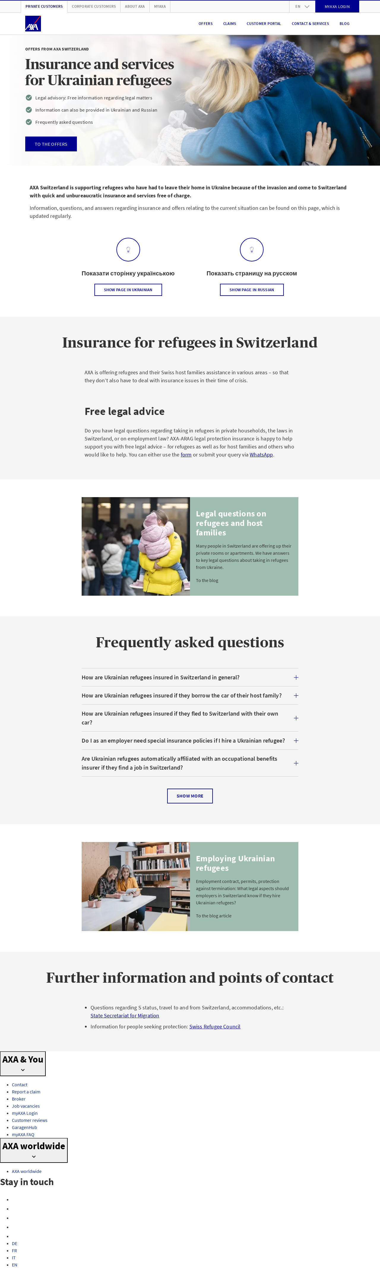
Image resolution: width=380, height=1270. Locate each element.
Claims (229, 23)
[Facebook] (15, 1199)
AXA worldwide (27, 1171)
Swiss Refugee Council (215, 1026)
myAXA (160, 6)
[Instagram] (15, 1209)
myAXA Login (25, 1113)
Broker (19, 1099)
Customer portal (264, 23)
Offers (206, 23)
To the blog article (214, 916)
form (186, 454)
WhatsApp (261, 454)
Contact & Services (310, 23)
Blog (344, 23)
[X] (15, 1218)
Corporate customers (94, 6)
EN (14, 1265)
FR (14, 1250)
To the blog (207, 580)
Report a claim (26, 1092)
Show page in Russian (251, 289)
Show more (190, 796)
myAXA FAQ (23, 1134)
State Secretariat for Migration (125, 1015)
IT (14, 1258)
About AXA (135, 6)
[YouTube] (15, 1227)
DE (14, 1243)
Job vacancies (26, 1106)
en (302, 6)
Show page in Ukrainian (128, 289)
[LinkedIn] (15, 1236)
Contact (19, 1084)
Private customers (44, 6)
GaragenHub (24, 1127)
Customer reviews (30, 1120)
